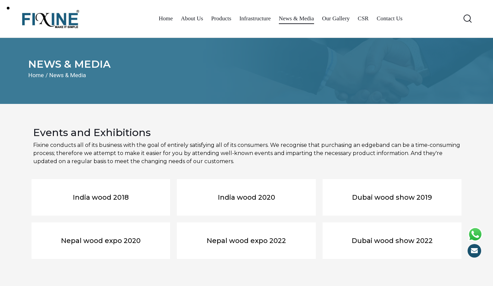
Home (36, 75)
